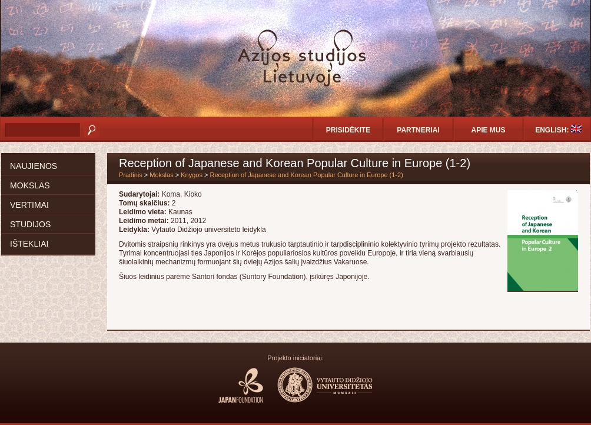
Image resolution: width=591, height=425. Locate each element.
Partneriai (418, 130)
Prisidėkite (348, 130)
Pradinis (130, 174)
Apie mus (488, 130)
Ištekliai (29, 243)
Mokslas (30, 185)
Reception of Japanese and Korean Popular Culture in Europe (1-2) (306, 174)
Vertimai (29, 205)
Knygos (191, 174)
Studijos (30, 224)
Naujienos (33, 166)
